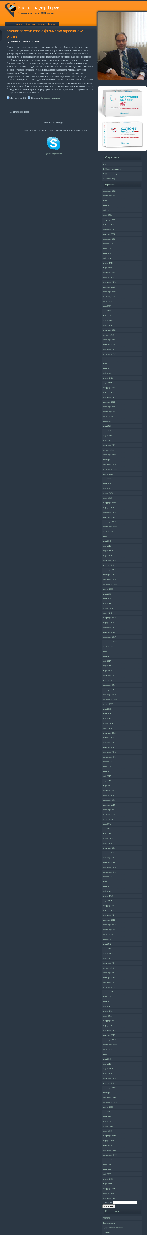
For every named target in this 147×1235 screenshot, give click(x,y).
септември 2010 (110, 1045)
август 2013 (108, 877)
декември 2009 (109, 1088)
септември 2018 (110, 584)
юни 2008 (107, 1169)
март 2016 (107, 728)
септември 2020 (110, 469)
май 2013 (107, 891)
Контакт (52, 24)
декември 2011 (109, 972)
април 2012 (108, 953)
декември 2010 (109, 1030)
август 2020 (108, 474)
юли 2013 (107, 881)
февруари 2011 (109, 1020)
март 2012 (107, 958)
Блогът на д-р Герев (38, 7)
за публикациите (112, 169)
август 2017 (108, 646)
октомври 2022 (109, 349)
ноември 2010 (109, 1035)
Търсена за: (107, 1203)
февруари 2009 (109, 1136)
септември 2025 (110, 196)
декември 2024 (109, 229)
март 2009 (107, 1131)
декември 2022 (109, 339)
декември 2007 (109, 1198)
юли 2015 (107, 766)
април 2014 (108, 838)
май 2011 (107, 1006)
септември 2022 (110, 354)
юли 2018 (107, 594)
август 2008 (108, 1160)
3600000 (106, 1218)
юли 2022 (107, 364)
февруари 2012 (109, 963)
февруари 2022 (109, 387)
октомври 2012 (109, 925)
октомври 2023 (109, 291)
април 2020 (108, 493)
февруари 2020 (109, 502)
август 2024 (108, 244)
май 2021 (107, 431)
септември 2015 (110, 757)
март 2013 (107, 901)
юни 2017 (107, 656)
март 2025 (107, 215)
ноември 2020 (109, 459)
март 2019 (107, 555)
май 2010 (107, 1064)
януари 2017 (108, 680)
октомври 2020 (109, 464)
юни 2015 (107, 771)
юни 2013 (107, 886)
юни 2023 (107, 311)
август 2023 (108, 301)
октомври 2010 (109, 1040)
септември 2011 (109, 987)
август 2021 (108, 416)
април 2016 (108, 723)
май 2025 (107, 210)
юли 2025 (107, 200)
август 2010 (108, 1049)
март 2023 (107, 325)
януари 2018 (108, 622)
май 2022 (107, 373)
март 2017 (107, 670)
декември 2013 (109, 857)
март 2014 (107, 843)
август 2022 (108, 359)
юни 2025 (107, 205)
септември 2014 (110, 814)
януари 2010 (108, 1083)
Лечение (106, 1232)
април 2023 (108, 320)
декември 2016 (109, 685)
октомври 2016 (109, 694)
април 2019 (108, 550)
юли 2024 (107, 248)
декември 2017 (109, 627)
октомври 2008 (109, 1150)
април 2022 (108, 378)
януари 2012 (108, 968)
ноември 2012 (109, 920)
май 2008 (107, 1174)
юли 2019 (107, 536)
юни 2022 (107, 368)
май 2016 (107, 718)
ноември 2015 (109, 747)
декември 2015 (109, 742)
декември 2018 (109, 570)
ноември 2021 (109, 402)
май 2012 (107, 949)
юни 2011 (107, 1001)
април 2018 (108, 608)
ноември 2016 (109, 690)
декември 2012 (109, 915)
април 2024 (108, 263)
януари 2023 (108, 335)
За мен (41, 24)
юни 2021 (107, 426)
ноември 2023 (109, 287)
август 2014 (108, 819)
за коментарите (111, 174)
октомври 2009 (109, 1097)
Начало (19, 24)
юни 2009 (107, 1116)
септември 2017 (110, 642)
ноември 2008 (109, 1145)
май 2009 (107, 1121)
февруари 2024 (109, 272)
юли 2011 (107, 997)
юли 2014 (107, 824)
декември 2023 (109, 282)
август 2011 (108, 992)
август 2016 (108, 704)
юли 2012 (107, 939)
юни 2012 (107, 944)
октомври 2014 (109, 809)
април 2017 (108, 666)
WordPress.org (109, 178)
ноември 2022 (109, 344)
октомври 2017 (109, 637)
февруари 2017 (109, 675)
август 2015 (108, 761)
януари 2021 (108, 450)
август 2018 (108, 589)
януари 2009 (108, 1140)
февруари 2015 (109, 790)
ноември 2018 (109, 575)
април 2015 (108, 781)
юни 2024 (107, 253)
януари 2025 (108, 224)
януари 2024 (108, 277)
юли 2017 (107, 651)
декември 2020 (109, 455)
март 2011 (107, 1016)
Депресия (30, 24)
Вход (105, 164)
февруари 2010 (109, 1078)
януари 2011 (108, 1025)
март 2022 (107, 383)
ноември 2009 (109, 1092)
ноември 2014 (109, 805)
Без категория (109, 1223)
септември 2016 (110, 699)
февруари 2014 (109, 848)
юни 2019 (107, 541)
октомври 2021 (109, 407)
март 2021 (107, 440)
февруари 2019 (109, 560)
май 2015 (107, 776)
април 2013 (108, 896)
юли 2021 (107, 421)
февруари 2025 (109, 220)
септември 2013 (110, 872)
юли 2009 (107, 1112)
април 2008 (108, 1179)
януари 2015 (108, 795)
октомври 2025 (109, 191)
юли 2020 (107, 479)
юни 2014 (107, 829)
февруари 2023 (109, 330)
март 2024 (107, 268)
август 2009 (108, 1107)
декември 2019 (109, 512)
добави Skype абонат (54, 154)
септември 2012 (110, 929)
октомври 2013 (109, 867)
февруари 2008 (109, 1188)
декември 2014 (109, 800)
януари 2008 (108, 1193)
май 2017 (107, 661)
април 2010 (108, 1068)
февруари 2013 (109, 905)
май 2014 (107, 834)
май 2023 (107, 316)
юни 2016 (107, 714)
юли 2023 (107, 306)
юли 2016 (107, 709)
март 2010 (107, 1073)
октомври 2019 (109, 522)
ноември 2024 (109, 234)
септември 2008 (110, 1155)
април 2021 (108, 435)
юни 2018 (107, 598)
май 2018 (107, 603)
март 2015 (107, 786)
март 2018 (107, 613)
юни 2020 (107, 483)
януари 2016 (108, 738)
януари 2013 (108, 910)
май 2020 (107, 488)
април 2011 (108, 1011)
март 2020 (107, 498)
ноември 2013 (109, 862)
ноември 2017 (109, 632)
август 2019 (108, 531)
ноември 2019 (109, 517)
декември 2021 (109, 397)
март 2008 (107, 1184)
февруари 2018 (109, 618)
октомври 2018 (109, 579)
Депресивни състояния (50, 98)
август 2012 (108, 934)
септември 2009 (110, 1102)
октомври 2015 (109, 752)
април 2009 (108, 1126)
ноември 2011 (109, 977)
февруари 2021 (109, 445)
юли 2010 (107, 1054)
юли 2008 (107, 1164)
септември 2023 (110, 296)
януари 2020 (108, 507)
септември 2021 (110, 411)
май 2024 (107, 258)
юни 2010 (107, 1059)
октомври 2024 (109, 239)
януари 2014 (108, 853)
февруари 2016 (109, 733)
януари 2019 (108, 565)
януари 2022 (108, 392)
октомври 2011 (109, 982)
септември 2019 (110, 527)
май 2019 (107, 546)
